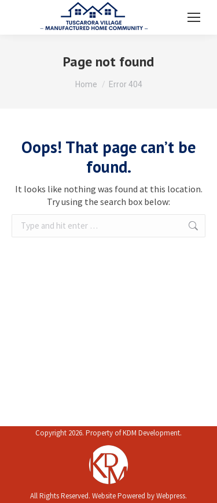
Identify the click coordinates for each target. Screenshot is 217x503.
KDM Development (151, 433)
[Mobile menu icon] (193, 17)
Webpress (170, 496)
